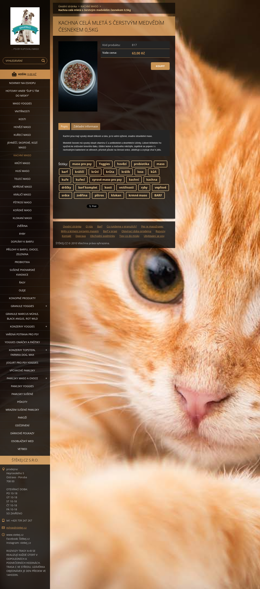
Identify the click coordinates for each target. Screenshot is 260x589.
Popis (64, 126)
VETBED (22, 449)
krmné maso (138, 195)
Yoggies (104, 164)
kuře (65, 180)
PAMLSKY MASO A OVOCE (22, 378)
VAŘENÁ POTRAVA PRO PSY (22, 334)
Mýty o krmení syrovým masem (80, 231)
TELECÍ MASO (22, 179)
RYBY (22, 233)
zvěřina (82, 195)
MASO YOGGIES (22, 103)
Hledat (43, 60)
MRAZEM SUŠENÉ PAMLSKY (22, 409)
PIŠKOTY (22, 402)
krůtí (95, 172)
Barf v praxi (110, 231)
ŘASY (22, 282)
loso (140, 172)
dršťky (66, 187)
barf (65, 172)
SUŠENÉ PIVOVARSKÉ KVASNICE (22, 272)
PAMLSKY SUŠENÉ (22, 394)
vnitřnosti (126, 187)
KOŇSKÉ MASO (22, 210)
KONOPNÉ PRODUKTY (22, 298)
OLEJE (22, 290)
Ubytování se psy (154, 236)
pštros (99, 195)
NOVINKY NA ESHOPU (22, 83)
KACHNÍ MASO (22, 155)
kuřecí (80, 180)
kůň (154, 172)
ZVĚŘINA (22, 226)
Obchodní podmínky (102, 236)
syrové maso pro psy (107, 180)
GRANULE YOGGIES (22, 306)
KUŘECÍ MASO (22, 135)
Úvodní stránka (67, 6)
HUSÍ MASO (22, 171)
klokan (116, 195)
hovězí (122, 164)
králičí (79, 172)
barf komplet (87, 187)
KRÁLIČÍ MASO (22, 194)
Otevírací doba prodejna (136, 231)
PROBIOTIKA (22, 262)
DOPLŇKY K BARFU (22, 241)
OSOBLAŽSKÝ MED (22, 441)
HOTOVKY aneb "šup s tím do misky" (22, 93)
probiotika (141, 164)
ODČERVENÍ (22, 425)
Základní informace (86, 126)
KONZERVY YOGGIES (22, 326)
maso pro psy (82, 164)
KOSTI (22, 119)
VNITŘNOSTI (22, 111)
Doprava (81, 236)
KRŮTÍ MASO (22, 163)
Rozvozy (160, 231)
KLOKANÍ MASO (22, 218)
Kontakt (66, 236)
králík (126, 172)
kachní (134, 180)
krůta (110, 172)
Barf (99, 226)
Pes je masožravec (152, 226)
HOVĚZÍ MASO (22, 127)
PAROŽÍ (22, 417)
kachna (151, 180)
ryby (144, 187)
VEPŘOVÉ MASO (22, 186)
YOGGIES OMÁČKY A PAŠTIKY (22, 342)
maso (161, 164)
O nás (89, 226)
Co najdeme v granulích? (122, 226)
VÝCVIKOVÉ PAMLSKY (22, 370)
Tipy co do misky (129, 236)
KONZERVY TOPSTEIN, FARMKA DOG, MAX (22, 352)
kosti (108, 187)
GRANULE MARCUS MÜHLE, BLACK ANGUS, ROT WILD (22, 316)
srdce (65, 195)
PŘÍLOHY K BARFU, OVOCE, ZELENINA (22, 252)
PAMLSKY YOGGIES (22, 386)
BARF (158, 195)
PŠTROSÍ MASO (22, 202)
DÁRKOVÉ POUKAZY (22, 433)
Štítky (62, 164)
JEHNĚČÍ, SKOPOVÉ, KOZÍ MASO (22, 145)
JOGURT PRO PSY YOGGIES (22, 362)
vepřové (160, 187)
